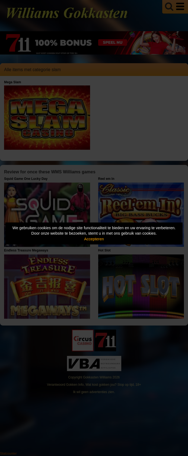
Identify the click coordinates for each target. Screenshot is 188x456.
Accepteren (94, 239)
